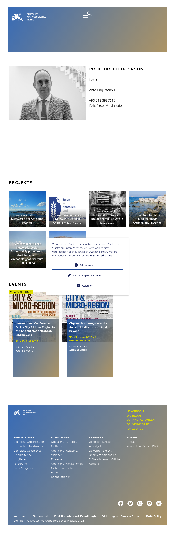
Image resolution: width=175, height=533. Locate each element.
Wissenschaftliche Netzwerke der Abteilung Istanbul (27, 219)
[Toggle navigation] (87, 17)
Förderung (20, 463)
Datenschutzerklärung (99, 255)
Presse (131, 441)
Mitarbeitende (22, 454)
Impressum (20, 516)
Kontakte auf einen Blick (142, 446)
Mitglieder (20, 459)
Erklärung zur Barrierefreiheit (121, 516)
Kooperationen (61, 476)
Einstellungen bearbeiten (87, 275)
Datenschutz (41, 516)
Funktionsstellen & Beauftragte (75, 516)
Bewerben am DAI (100, 450)
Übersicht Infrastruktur (28, 446)
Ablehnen (87, 285)
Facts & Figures (23, 468)
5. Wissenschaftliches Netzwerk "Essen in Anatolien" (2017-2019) (67, 219)
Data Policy (154, 516)
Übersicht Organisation (28, 441)
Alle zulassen (87, 265)
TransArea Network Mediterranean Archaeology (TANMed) (148, 219)
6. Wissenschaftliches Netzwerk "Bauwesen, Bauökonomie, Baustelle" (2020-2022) (107, 216)
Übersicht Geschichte (27, 450)
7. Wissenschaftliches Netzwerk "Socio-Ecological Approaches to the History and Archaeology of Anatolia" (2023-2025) (27, 253)
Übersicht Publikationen (67, 463)
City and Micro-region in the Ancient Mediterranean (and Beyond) (88, 327)
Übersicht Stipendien (102, 454)
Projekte (56, 459)
